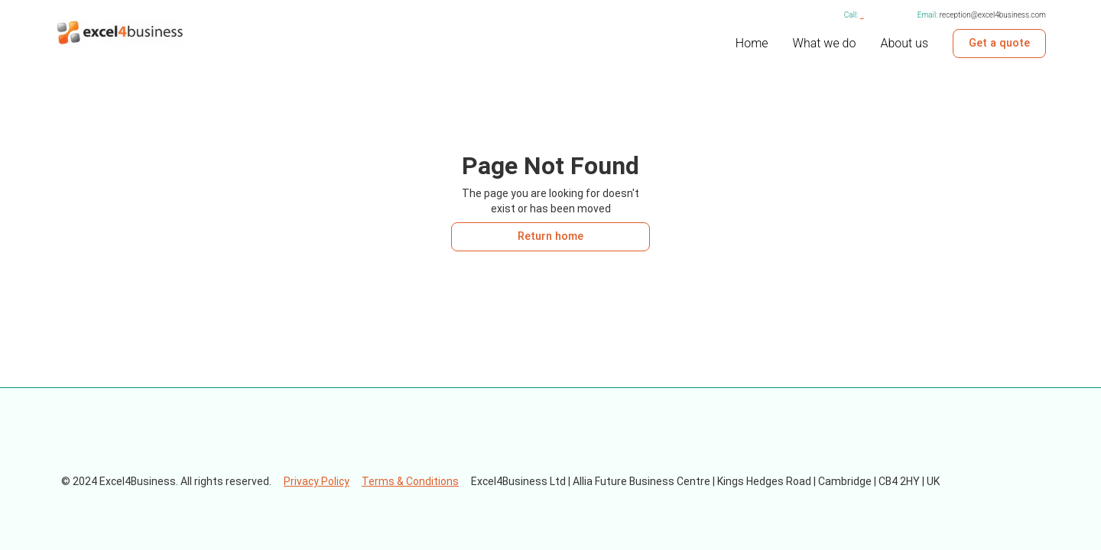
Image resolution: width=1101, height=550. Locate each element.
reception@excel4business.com (993, 15)
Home (752, 43)
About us (904, 43)
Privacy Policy (316, 481)
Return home (550, 236)
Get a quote (999, 43)
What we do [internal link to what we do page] (824, 43)
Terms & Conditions (410, 481)
